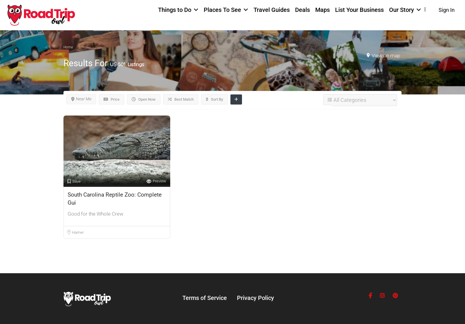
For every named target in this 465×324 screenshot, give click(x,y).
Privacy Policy (255, 297)
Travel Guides (272, 9)
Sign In (447, 10)
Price (111, 99)
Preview (156, 181)
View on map (386, 56)
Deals (302, 9)
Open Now (144, 99)
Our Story (401, 9)
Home (68, 47)
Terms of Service (204, 297)
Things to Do (174, 9)
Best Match (181, 99)
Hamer (78, 232)
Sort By (214, 99)
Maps (322, 9)
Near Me (81, 99)
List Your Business (359, 9)
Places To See (222, 9)
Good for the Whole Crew (95, 214)
